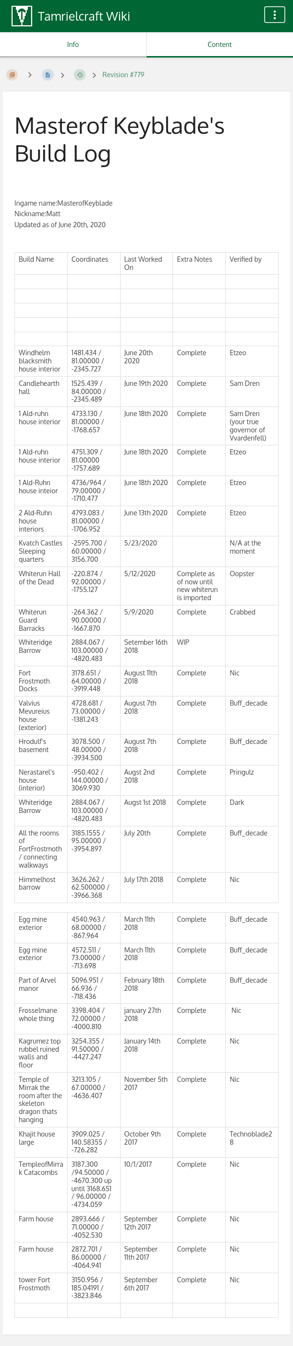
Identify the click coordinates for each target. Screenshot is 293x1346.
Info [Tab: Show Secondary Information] (73, 44)
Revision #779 (123, 74)
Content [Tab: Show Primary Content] (220, 44)
